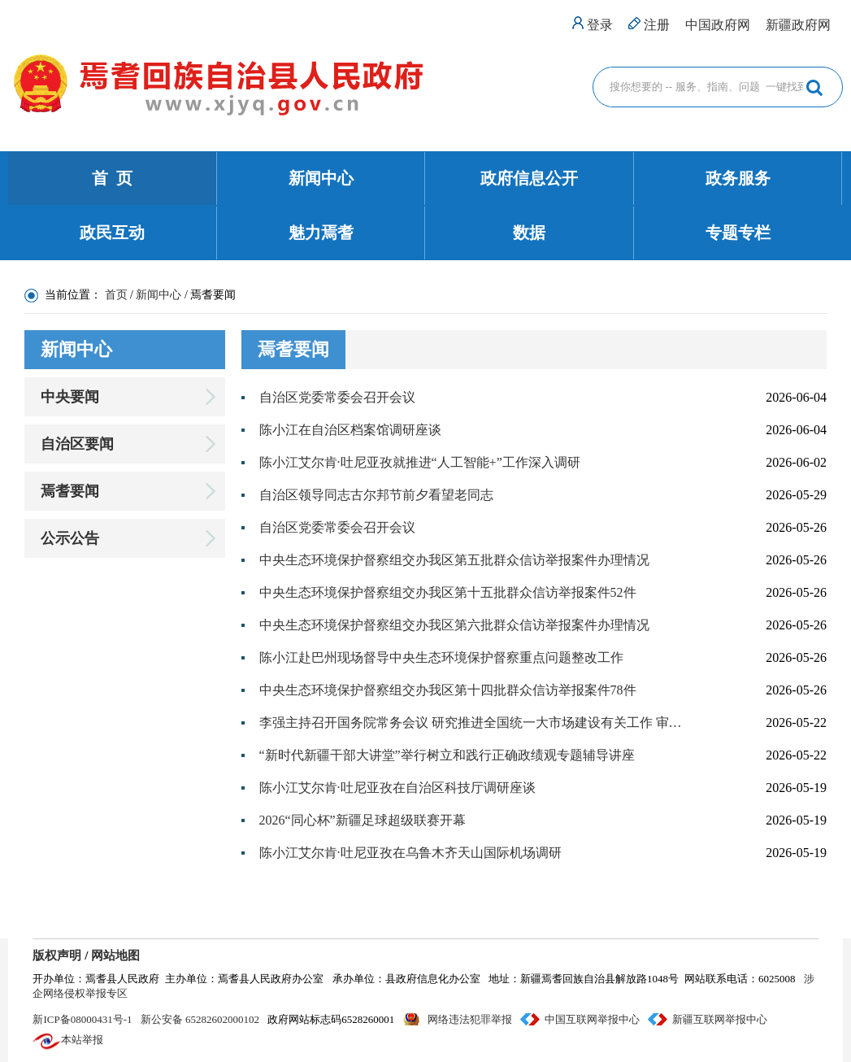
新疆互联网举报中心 (719, 1019)
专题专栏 (738, 233)
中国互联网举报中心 (592, 1019)
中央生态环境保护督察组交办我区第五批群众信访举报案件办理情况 (454, 560)
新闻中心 (321, 178)
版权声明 (57, 955)
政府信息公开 (529, 178)
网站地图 (115, 955)
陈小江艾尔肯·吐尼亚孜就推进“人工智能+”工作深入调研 (419, 462)
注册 (657, 25)
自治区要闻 (77, 444)
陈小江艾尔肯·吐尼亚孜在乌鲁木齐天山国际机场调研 (410, 853)
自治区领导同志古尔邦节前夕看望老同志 (376, 495)
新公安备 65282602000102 (200, 1019)
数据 (529, 233)
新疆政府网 (798, 25)
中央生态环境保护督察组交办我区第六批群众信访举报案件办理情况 (454, 625)
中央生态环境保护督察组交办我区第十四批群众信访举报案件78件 (447, 690)
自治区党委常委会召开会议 (337, 397)
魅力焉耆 (321, 233)
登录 (600, 25)
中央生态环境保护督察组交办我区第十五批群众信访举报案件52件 (447, 592)
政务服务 (738, 178)
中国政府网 (717, 25)
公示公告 (70, 538)
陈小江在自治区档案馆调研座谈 (350, 430)
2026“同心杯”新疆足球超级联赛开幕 (362, 820)
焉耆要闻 (70, 491)
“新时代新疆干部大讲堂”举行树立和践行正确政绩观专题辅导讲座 (447, 755)
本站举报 (82, 1040)
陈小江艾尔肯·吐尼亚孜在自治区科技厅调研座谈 (397, 787)
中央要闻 (70, 397)
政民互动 (112, 233)
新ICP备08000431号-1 (82, 1019)
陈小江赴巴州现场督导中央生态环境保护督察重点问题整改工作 (441, 657)
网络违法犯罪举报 (470, 1019)
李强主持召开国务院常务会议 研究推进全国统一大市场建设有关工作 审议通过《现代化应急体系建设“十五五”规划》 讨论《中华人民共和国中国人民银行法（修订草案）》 (472, 722)
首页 (116, 295)
